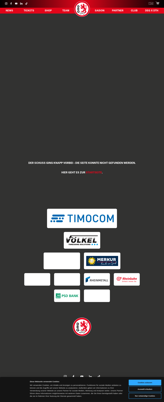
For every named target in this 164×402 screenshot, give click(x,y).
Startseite (94, 172)
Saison (100, 11)
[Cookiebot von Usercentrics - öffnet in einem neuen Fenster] (15, 397)
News (10, 11)
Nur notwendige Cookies (145, 387)
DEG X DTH (150, 11)
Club (134, 11)
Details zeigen (121, 397)
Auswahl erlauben (145, 381)
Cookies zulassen (145, 374)
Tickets (29, 11)
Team (64, 11)
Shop (48, 11)
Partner (118, 11)
